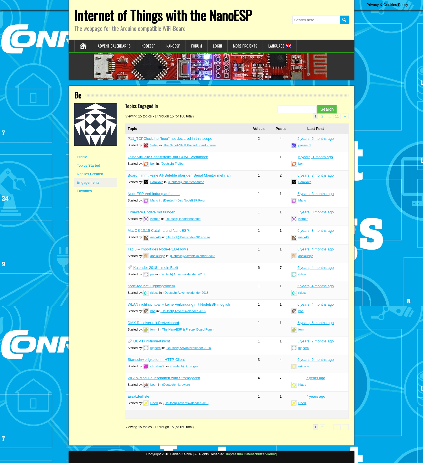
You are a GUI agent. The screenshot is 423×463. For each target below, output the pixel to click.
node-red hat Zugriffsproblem (151, 286)
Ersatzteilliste (138, 396)
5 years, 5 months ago (315, 138)
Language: (279, 46)
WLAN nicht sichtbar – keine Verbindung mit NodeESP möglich (179, 304)
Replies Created (90, 174)
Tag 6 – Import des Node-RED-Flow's (158, 249)
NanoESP (173, 46)
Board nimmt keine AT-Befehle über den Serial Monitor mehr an (179, 175)
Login (217, 46)
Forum (196, 46)
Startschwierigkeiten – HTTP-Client (156, 359)
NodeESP (148, 46)
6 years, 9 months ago (315, 359)
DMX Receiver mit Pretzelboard (153, 323)
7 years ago (315, 378)
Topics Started (88, 165)
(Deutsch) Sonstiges (184, 366)
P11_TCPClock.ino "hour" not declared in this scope (170, 138)
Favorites (84, 191)
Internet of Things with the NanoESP (163, 15)
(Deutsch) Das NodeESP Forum (185, 200)
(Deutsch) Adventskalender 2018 (192, 256)
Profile (82, 157)
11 (337, 116)
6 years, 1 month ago (315, 157)
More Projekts (245, 46)
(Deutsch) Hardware (176, 384)
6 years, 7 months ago (315, 341)
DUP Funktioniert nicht (151, 341)
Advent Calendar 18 (114, 46)
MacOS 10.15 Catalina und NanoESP (158, 230)
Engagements (88, 182)
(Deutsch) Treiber (172, 163)
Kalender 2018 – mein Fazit (155, 267)
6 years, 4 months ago (315, 249)
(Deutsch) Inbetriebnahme (186, 182)
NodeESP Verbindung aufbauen (154, 194)
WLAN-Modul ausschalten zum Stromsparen (164, 378)
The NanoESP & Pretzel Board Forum (189, 145)
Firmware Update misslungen (151, 212)
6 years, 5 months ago (315, 323)
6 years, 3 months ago (315, 175)
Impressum (234, 454)
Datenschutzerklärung (260, 454)
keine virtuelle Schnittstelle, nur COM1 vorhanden (168, 157)
